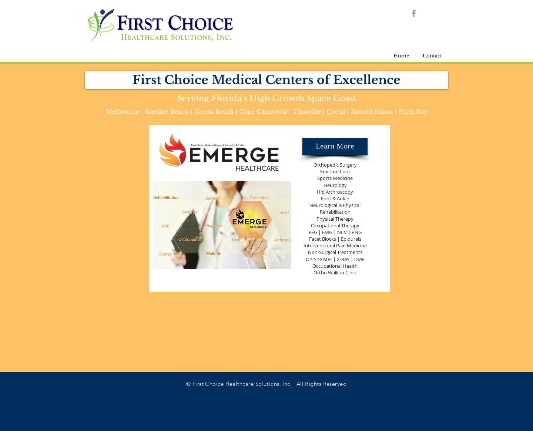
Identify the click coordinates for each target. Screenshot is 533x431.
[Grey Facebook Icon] (414, 13)
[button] (266, 80)
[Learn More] (335, 146)
